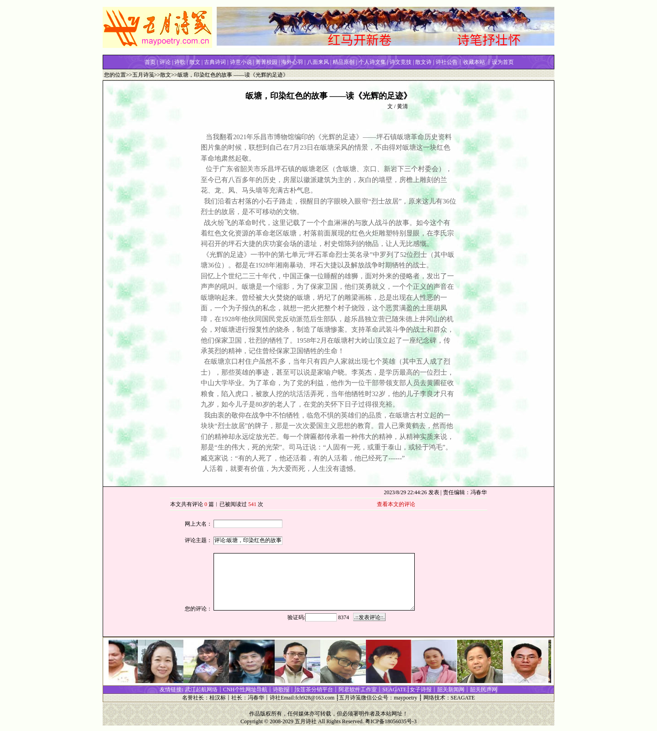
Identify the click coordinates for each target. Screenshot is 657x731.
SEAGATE (463, 697)
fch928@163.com (314, 697)
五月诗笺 (143, 75)
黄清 (402, 106)
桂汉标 (217, 697)
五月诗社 (306, 721)
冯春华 (256, 697)
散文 (165, 75)
